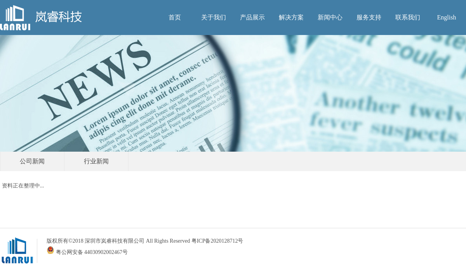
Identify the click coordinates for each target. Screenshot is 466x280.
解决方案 (291, 17)
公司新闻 (32, 161)
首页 (175, 17)
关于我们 (213, 17)
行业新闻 (96, 161)
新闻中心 (330, 17)
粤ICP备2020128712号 (217, 241)
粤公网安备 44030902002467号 (87, 252)
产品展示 (252, 17)
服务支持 (368, 17)
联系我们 (407, 17)
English (446, 17)
